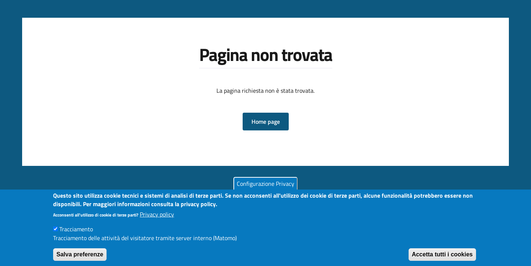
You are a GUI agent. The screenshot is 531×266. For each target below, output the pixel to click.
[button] (266, 121)
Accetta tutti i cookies (442, 258)
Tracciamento (76, 233)
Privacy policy (157, 218)
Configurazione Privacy (265, 187)
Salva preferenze (79, 258)
